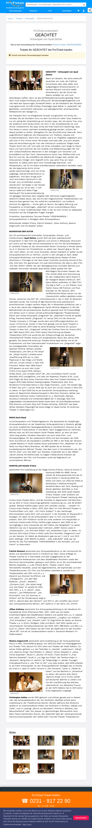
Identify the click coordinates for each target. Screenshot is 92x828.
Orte (50, 11)
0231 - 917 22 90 (49, 801)
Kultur (10, 18)
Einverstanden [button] (81, 818)
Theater (19, 18)
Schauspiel (29, 18)
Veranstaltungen (15, 11)
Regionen (33, 11)
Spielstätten (67, 11)
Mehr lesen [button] (27, 824)
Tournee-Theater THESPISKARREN (67, 45)
